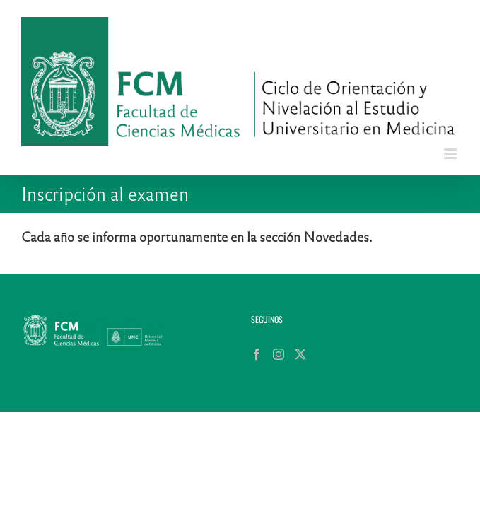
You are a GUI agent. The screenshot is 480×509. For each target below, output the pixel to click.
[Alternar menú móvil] (451, 153)
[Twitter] (70, 425)
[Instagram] (48, 425)
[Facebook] (27, 425)
